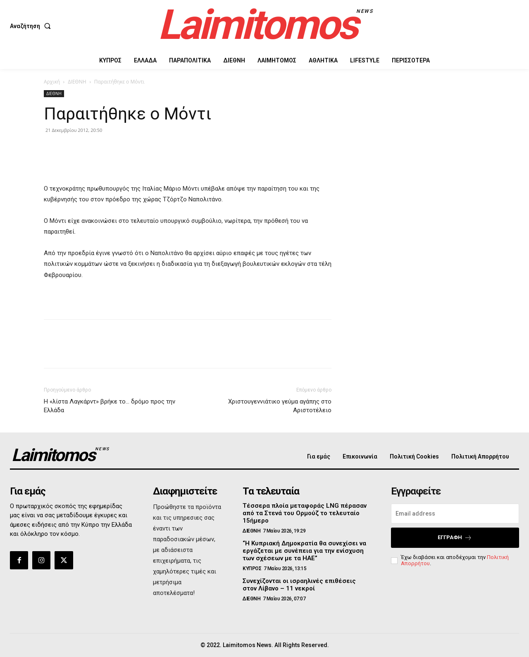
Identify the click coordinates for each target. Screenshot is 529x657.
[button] (32, 26)
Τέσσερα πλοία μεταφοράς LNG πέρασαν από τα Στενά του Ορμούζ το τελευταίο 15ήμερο (305, 513)
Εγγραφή (455, 538)
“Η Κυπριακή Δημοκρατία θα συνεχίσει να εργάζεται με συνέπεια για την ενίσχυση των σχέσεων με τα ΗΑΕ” (304, 551)
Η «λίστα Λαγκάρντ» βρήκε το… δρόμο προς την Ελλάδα (109, 406)
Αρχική (52, 81)
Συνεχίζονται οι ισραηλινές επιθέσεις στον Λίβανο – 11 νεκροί (299, 584)
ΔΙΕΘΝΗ (77, 81)
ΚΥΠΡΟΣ (252, 568)
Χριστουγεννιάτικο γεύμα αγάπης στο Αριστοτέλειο (279, 406)
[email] (455, 513)
